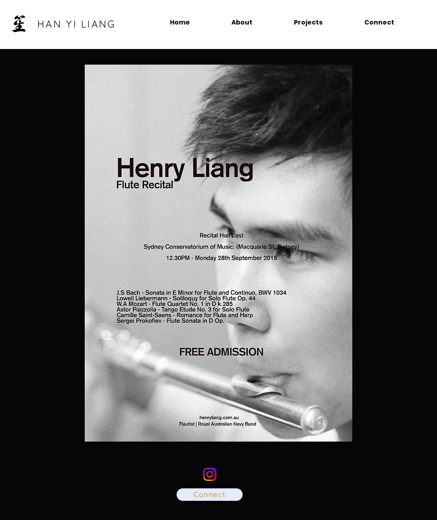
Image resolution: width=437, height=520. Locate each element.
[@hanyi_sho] (209, 474)
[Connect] (210, 494)
